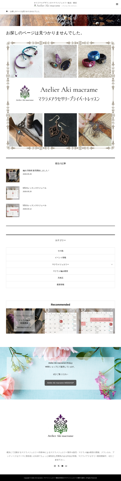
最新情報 (60, 284)
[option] (24, 321)
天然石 (60, 278)
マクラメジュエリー (60, 264)
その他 (60, 251)
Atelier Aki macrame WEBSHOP (60, 383)
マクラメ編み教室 (60, 271)
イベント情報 (60, 257)
